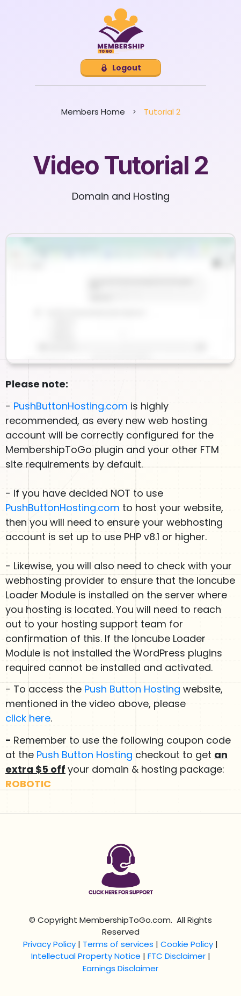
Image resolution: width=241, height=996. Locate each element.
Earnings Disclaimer (120, 968)
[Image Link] (121, 31)
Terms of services (118, 944)
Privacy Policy (49, 944)
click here (27, 718)
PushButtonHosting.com (70, 406)
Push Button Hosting (132, 689)
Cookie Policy (186, 944)
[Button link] (121, 68)
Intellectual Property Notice (86, 956)
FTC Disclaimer (177, 956)
